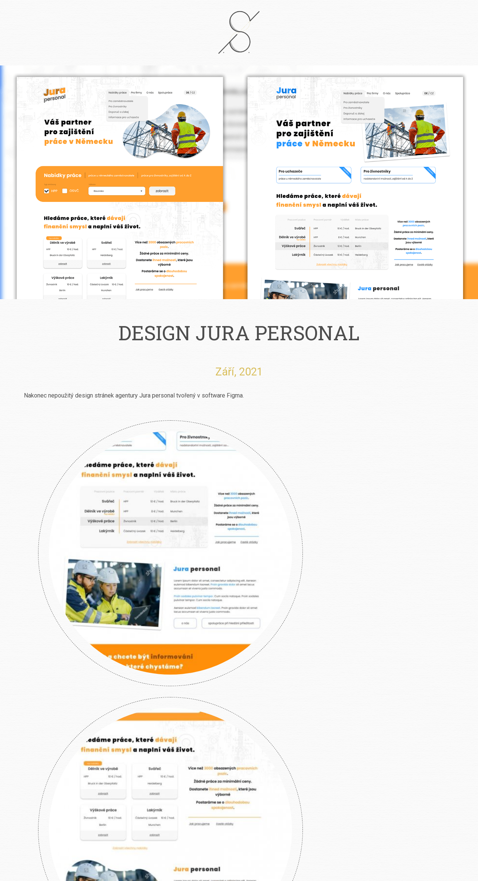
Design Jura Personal (334, 594)
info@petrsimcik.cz (249, 808)
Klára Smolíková (48, 594)
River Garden (143, 594)
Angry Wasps (239, 594)
